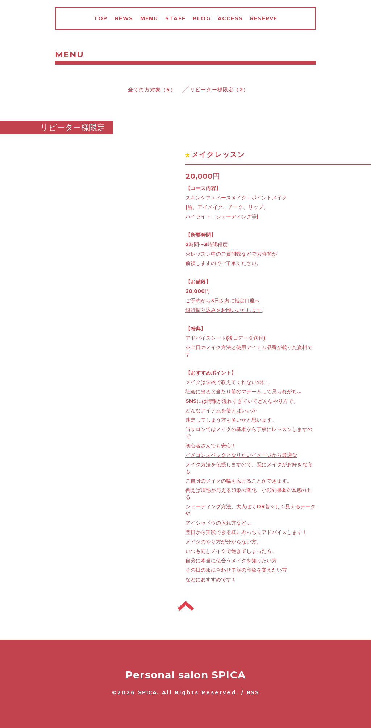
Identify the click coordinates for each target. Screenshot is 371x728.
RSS (253, 692)
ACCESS (230, 18)
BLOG (201, 18)
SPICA (147, 692)
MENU (149, 18)
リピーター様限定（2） (219, 89)
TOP (101, 18)
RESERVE (263, 18)
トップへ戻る (186, 606)
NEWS (123, 18)
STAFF (175, 18)
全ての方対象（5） (152, 89)
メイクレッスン (218, 154)
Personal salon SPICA (185, 675)
